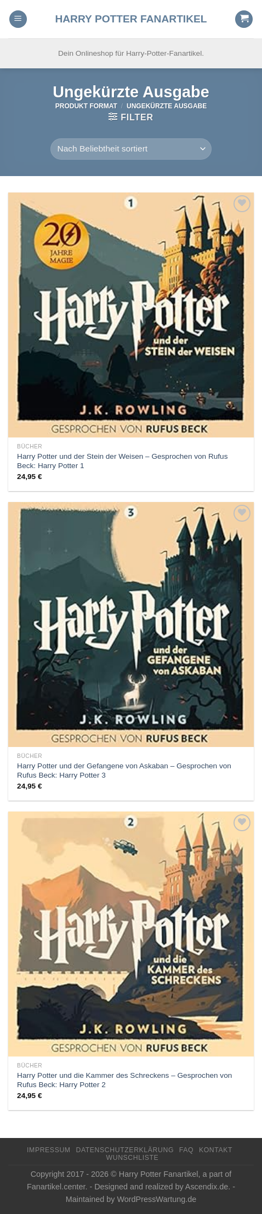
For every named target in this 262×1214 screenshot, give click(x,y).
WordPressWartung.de (156, 1199)
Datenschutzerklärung (125, 1150)
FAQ (186, 1150)
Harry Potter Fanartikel (131, 19)
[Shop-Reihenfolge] (131, 149)
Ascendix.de (206, 1186)
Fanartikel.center (56, 1186)
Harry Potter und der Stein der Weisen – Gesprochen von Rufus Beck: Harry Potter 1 (122, 461)
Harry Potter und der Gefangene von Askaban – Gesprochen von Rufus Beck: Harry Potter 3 (124, 771)
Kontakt (215, 1150)
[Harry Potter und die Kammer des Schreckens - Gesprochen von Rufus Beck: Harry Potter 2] (131, 934)
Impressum (49, 1150)
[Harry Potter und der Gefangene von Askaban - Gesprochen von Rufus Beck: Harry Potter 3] (131, 624)
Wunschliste (132, 1158)
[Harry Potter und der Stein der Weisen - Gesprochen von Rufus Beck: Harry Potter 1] (131, 314)
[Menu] (18, 19)
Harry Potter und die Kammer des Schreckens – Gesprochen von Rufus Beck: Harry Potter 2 (124, 1080)
